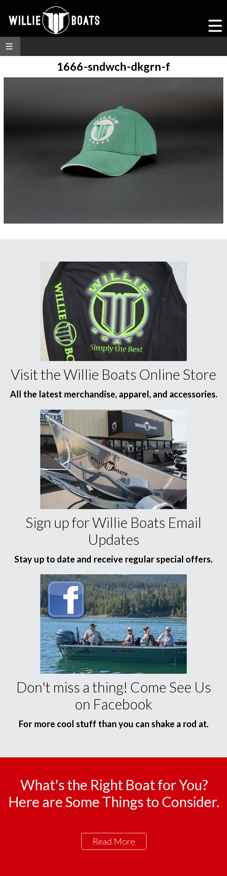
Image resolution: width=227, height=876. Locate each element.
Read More (114, 841)
